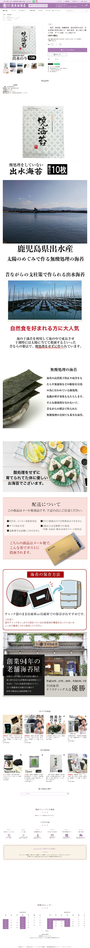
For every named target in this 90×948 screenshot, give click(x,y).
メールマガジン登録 (39, 929)
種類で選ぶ (5, 10)
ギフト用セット (22, 10)
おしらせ (48, 10)
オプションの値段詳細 (54, 66)
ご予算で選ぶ (32, 10)
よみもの (40, 10)
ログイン (60, 1)
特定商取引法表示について (53, 929)
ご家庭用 (8, 16)
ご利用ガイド (75, 1)
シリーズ (13, 10)
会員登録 (67, 1)
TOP (4, 16)
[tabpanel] (24, 43)
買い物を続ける (52, 71)
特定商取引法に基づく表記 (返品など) (58, 68)
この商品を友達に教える (54, 69)
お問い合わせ (84, 1)
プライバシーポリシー (66, 929)
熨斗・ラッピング (56, 10)
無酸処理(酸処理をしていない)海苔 (13, 17)
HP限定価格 (9, 20)
